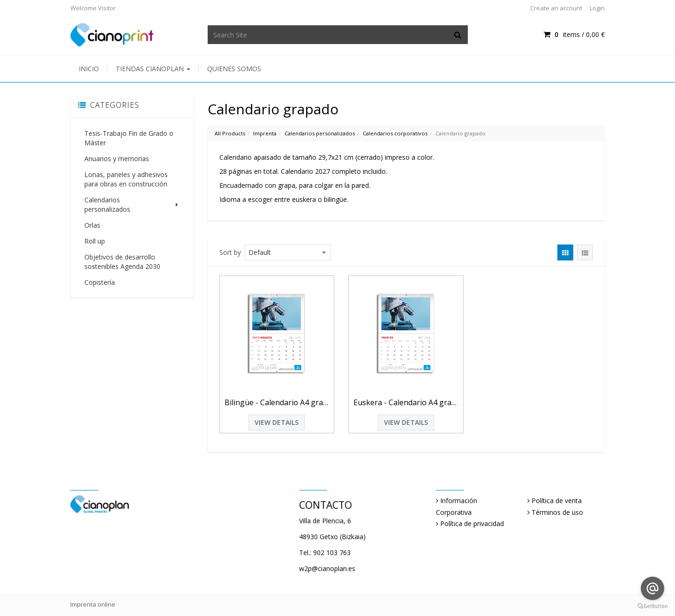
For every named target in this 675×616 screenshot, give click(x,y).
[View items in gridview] (565, 252)
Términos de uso (557, 512)
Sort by (230, 252)
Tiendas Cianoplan (153, 68)
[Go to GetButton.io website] (653, 606)
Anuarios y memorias (116, 158)
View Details (277, 422)
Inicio (89, 68)
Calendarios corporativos (395, 133)
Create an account (556, 8)
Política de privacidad (472, 523)
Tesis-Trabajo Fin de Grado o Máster (128, 138)
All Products (230, 133)
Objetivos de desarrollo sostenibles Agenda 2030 (122, 252)
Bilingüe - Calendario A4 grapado (277, 402)
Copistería (99, 272)
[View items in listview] (585, 252)
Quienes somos (234, 68)
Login (597, 8)
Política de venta (557, 500)
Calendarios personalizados (132, 199)
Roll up (94, 231)
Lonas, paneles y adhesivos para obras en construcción (126, 179)
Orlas (92, 215)
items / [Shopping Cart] (574, 34)
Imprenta (265, 133)
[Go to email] (652, 588)
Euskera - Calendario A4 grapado (405, 402)
